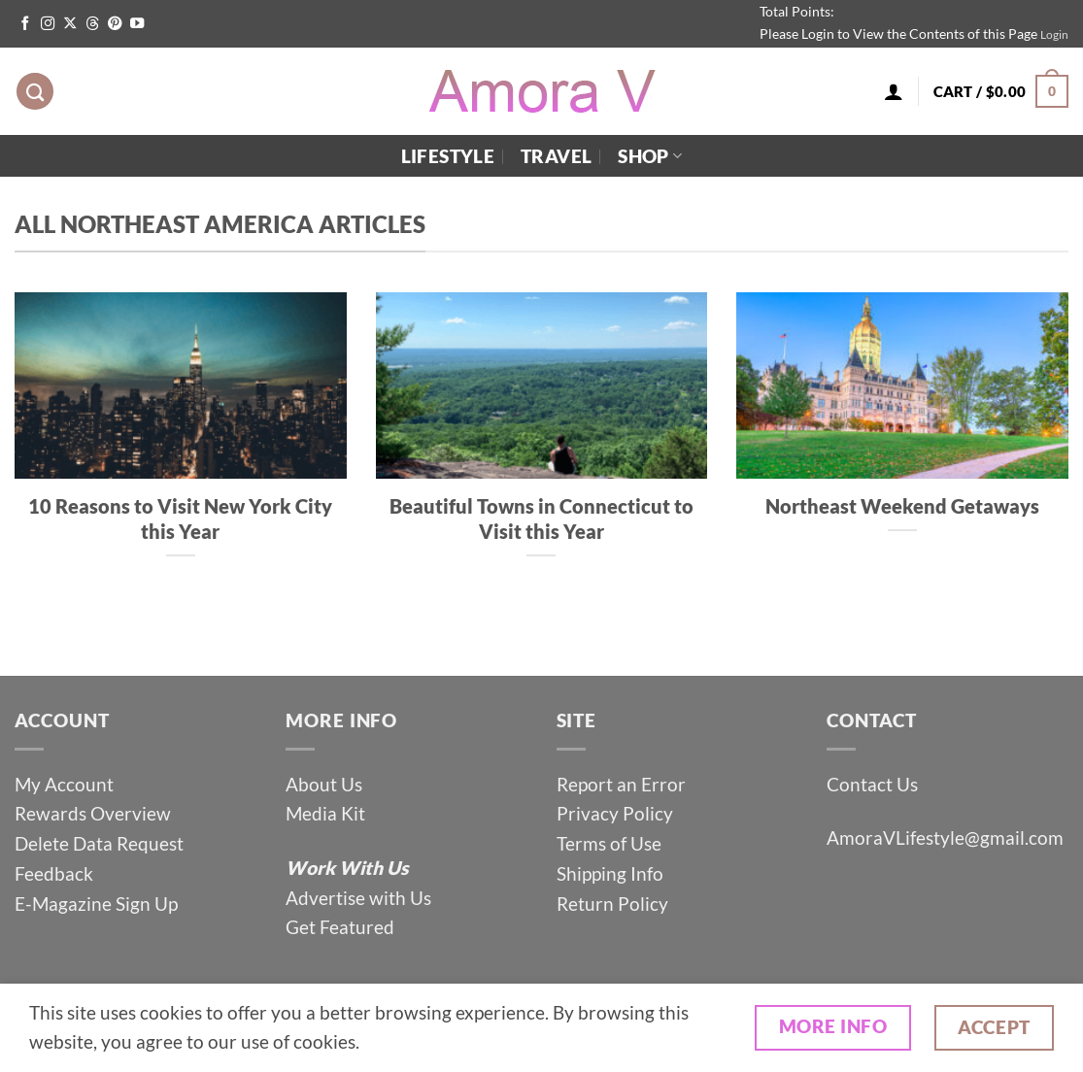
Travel (556, 156)
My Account (64, 784)
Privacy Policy (615, 813)
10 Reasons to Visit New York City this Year (180, 518)
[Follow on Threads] (92, 24)
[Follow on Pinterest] (114, 24)
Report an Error (621, 784)
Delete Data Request (99, 843)
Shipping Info (610, 873)
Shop (650, 156)
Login (1054, 34)
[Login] (893, 91)
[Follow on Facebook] (25, 24)
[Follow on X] (70, 24)
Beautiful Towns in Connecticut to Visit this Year (541, 518)
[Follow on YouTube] (137, 24)
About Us (324, 784)
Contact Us (872, 784)
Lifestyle (447, 156)
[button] (1000, 91)
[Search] (35, 92)
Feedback (54, 873)
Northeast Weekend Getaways (902, 506)
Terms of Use (611, 843)
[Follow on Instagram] (47, 24)
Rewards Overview (93, 813)
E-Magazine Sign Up (96, 903)
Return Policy (612, 903)
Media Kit (325, 813)
